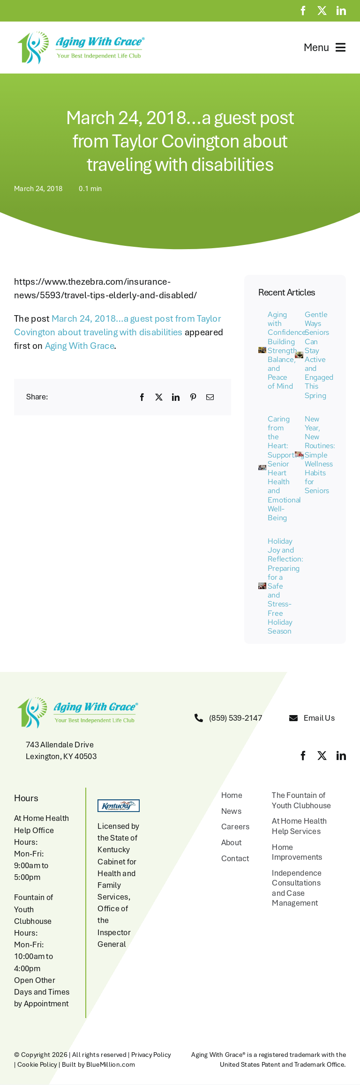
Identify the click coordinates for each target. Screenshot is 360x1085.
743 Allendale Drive (60, 744)
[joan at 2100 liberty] (262, 587)
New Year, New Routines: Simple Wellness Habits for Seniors (320, 455)
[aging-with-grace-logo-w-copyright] (79, 33)
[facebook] (303, 10)
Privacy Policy (151, 1054)
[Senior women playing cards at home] (299, 456)
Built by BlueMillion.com (98, 1064)
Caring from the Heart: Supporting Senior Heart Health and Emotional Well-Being (286, 468)
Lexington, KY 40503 (61, 756)
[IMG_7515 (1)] (262, 470)
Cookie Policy (37, 1064)
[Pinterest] (193, 397)
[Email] (210, 397)
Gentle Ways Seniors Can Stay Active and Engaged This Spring (319, 355)
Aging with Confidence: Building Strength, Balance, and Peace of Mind (288, 350)
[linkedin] (341, 10)
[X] (158, 397)
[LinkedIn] (175, 397)
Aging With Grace (79, 346)
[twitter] (322, 10)
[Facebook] (142, 397)
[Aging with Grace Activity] (262, 352)
